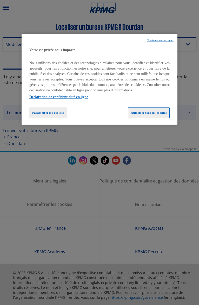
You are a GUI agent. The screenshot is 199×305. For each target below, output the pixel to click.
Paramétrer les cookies (48, 112)
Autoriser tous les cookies (149, 112)
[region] (99, 79)
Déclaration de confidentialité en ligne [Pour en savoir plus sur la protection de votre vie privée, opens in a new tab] (58, 97)
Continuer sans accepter (160, 40)
